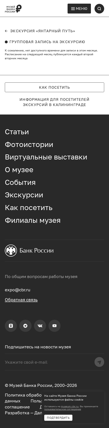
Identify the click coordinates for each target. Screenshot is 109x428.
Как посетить (54, 87)
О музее (19, 169)
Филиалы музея (33, 220)
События (20, 182)
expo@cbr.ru (17, 289)
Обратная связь (21, 299)
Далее (40, 412)
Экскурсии (24, 194)
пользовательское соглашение (62, 409)
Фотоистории (29, 144)
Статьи (17, 131)
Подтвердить (58, 417)
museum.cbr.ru (69, 406)
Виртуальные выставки (46, 156)
